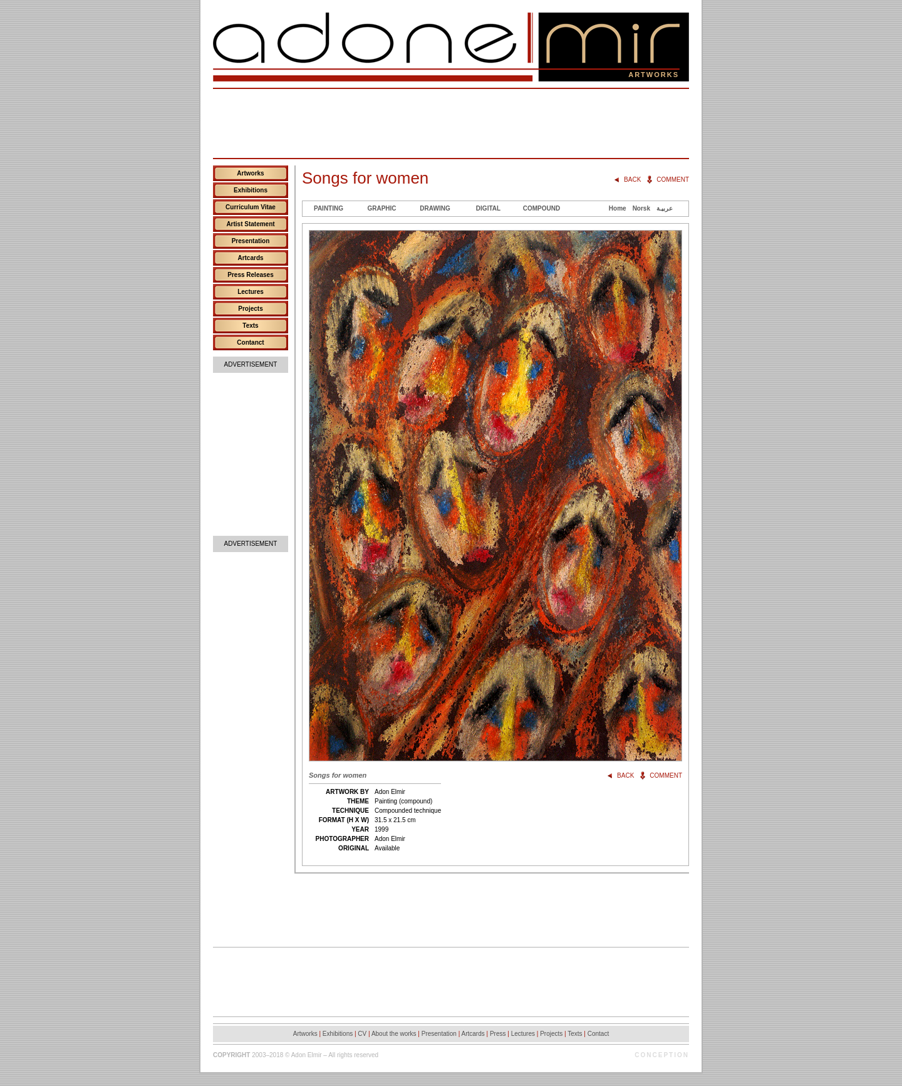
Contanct (250, 342)
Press (498, 1033)
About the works (394, 1033)
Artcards (250, 257)
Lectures (250, 291)
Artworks (250, 173)
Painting (328, 208)
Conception (662, 1055)
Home (617, 208)
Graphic (381, 208)
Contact (598, 1033)
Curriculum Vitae (251, 207)
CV (362, 1033)
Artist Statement (250, 224)
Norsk (641, 208)
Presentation (251, 241)
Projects (250, 308)
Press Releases (250, 274)
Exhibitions (250, 190)
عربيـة (664, 208)
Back (632, 179)
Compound (541, 208)
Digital (488, 208)
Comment (672, 179)
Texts (250, 325)
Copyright (231, 1055)
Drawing (435, 208)
